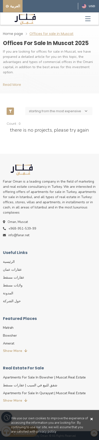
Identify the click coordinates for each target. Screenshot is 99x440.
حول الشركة (12, 301)
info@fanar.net (16, 235)
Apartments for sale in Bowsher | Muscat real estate (44, 377)
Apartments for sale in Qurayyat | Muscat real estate (44, 393)
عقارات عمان (12, 269)
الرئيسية (9, 261)
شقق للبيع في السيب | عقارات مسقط (30, 385)
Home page (13, 33)
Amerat (8, 343)
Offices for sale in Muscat (51, 33)
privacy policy (46, 431)
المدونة (8, 293)
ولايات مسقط (13, 285)
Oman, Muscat (15, 222)
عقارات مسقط (13, 277)
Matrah (8, 327)
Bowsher (10, 335)
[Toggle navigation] (88, 19)
